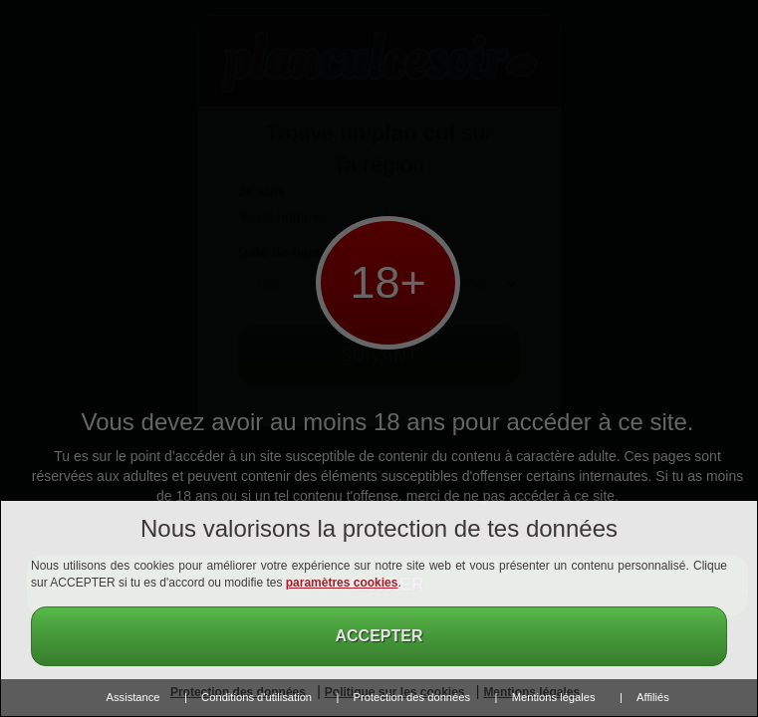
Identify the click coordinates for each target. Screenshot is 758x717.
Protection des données (412, 697)
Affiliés (652, 697)
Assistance (133, 697)
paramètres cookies (342, 583)
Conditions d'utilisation (256, 697)
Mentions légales (554, 697)
